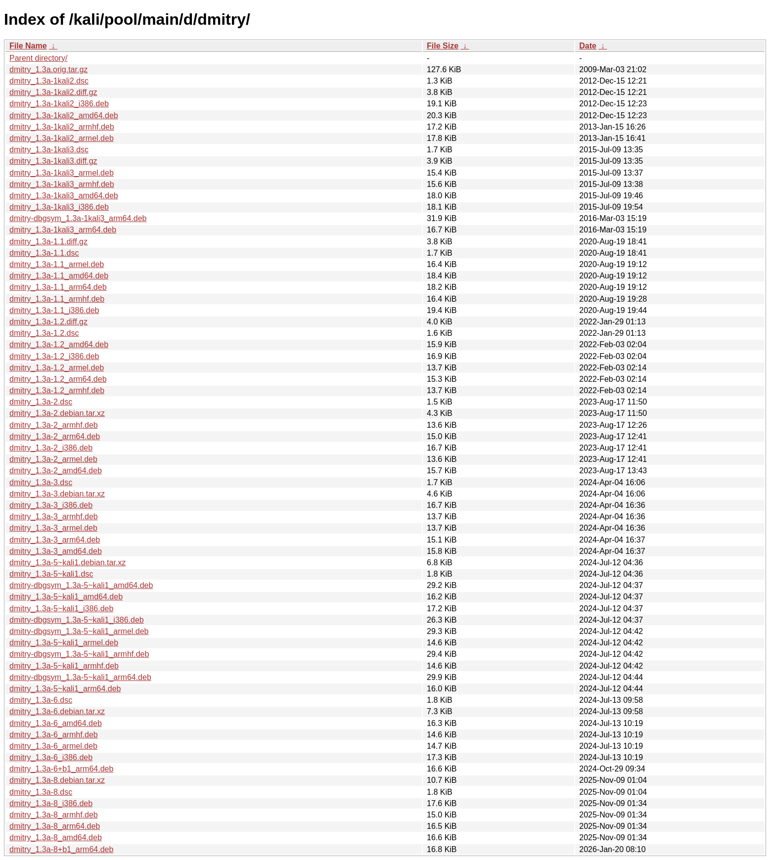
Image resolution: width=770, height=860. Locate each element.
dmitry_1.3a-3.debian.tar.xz (57, 494)
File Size (442, 46)
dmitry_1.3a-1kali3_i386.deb (59, 207)
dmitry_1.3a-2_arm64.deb (54, 436)
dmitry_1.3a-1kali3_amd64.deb (63, 195)
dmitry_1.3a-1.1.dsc (44, 253)
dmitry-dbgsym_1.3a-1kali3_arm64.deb (77, 218)
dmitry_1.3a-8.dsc (40, 792)
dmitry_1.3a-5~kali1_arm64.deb (65, 688)
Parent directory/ (38, 58)
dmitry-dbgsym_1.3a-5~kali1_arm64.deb (80, 677)
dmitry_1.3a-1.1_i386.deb (54, 310)
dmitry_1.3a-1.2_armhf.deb (56, 390)
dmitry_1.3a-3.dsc (40, 482)
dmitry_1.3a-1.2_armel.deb (56, 367)
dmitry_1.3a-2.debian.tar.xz (57, 413)
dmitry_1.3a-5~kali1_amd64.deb (66, 596)
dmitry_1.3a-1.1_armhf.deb (56, 299)
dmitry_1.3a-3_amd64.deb (55, 551)
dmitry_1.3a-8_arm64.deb (54, 826)
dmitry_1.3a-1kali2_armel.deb (61, 138)
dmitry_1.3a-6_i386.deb (50, 757)
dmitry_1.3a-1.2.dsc (44, 333)
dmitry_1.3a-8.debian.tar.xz (57, 780)
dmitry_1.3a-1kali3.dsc (49, 149)
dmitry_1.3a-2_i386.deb (50, 448)
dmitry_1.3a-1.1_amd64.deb (58, 276)
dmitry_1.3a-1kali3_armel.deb (61, 173)
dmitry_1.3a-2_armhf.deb (53, 425)
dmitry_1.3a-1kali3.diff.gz (53, 161)
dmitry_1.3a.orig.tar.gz (48, 69)
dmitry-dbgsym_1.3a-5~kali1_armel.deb (78, 631)
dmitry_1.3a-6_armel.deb (53, 746)
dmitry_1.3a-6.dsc (40, 700)
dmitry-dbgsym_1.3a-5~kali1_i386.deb (76, 620)
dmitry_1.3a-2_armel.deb (53, 459)
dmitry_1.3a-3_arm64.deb (54, 540)
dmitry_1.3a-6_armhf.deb (53, 734)
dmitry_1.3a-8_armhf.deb (53, 815)
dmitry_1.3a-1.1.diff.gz (48, 241)
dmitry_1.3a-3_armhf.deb (53, 516)
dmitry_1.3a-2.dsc (40, 402)
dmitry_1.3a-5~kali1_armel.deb (63, 642)
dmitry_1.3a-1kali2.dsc (49, 81)
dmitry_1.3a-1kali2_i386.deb (59, 103)
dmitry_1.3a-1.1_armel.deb (56, 264)
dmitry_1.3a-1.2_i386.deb (54, 356)
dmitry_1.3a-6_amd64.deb (55, 723)
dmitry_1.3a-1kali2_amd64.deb (63, 115)
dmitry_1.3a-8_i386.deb (50, 803)
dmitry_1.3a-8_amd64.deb (55, 837)
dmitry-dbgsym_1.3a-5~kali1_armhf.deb (79, 654)
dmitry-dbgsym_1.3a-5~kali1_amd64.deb (81, 585)
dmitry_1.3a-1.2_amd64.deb (58, 344)
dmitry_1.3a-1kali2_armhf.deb (61, 127)
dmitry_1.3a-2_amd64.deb (55, 470)
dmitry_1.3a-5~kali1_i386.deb (61, 608)
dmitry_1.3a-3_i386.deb (50, 505)
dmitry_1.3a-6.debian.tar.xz (57, 711)
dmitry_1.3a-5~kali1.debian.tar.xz (67, 562)
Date (587, 46)
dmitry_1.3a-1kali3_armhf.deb (61, 184)
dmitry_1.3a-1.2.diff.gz (48, 321)
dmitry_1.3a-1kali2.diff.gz (53, 92)
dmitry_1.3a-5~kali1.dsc (51, 574)
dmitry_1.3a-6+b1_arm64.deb (61, 769)
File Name (28, 46)
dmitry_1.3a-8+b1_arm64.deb (61, 849)
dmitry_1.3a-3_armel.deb (53, 528)
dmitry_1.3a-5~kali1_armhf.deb (64, 666)
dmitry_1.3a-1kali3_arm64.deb (62, 230)
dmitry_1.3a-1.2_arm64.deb (58, 379)
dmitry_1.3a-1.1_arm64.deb (58, 287)
